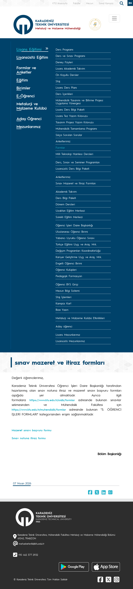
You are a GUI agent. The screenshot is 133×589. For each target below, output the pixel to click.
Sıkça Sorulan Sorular (69, 135)
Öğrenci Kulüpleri (66, 269)
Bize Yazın (62, 309)
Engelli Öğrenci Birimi (69, 263)
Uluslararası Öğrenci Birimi (72, 231)
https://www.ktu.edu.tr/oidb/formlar (52, 400)
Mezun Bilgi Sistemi (68, 290)
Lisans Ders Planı (66, 87)
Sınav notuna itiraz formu (29, 438)
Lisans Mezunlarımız (68, 334)
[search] (122, 3)
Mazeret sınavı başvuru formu (31, 430)
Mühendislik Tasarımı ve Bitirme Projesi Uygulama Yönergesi (79, 101)
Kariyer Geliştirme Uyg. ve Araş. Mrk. (79, 257)
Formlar (60, 147)
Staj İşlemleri (63, 297)
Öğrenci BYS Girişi (67, 284)
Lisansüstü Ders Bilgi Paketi (72, 168)
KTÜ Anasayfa (59, 3)
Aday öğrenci (64, 326)
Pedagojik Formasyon (69, 276)
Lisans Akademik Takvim (70, 68)
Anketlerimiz (63, 141)
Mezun (89, 3)
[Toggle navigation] (114, 18)
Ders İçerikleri (64, 94)
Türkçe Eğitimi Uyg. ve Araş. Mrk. (76, 244)
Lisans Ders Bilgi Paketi (70, 109)
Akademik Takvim (66, 191)
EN (130, 3)
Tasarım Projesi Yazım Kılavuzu (75, 122)
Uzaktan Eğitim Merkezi (70, 210)
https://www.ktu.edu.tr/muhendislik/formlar (39, 409)
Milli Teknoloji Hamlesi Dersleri (74, 154)
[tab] (32, 49)
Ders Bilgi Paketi (66, 198)
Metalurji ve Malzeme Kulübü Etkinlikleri (80, 318)
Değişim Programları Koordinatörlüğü (78, 250)
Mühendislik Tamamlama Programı (76, 128)
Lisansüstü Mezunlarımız (70, 341)
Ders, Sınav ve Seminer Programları (78, 162)
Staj (58, 81)
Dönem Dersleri (65, 204)
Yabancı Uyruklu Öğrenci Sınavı (75, 238)
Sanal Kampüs (106, 3)
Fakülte (76, 3)
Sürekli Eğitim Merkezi (69, 217)
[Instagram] (116, 579)
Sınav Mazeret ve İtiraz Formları (76, 183)
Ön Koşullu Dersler (67, 74)
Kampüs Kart (63, 303)
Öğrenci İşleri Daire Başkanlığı (74, 225)
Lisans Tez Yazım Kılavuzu (72, 116)
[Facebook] (100, 579)
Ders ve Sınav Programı (70, 55)
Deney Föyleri (64, 62)
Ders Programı (64, 49)
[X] (108, 579)
